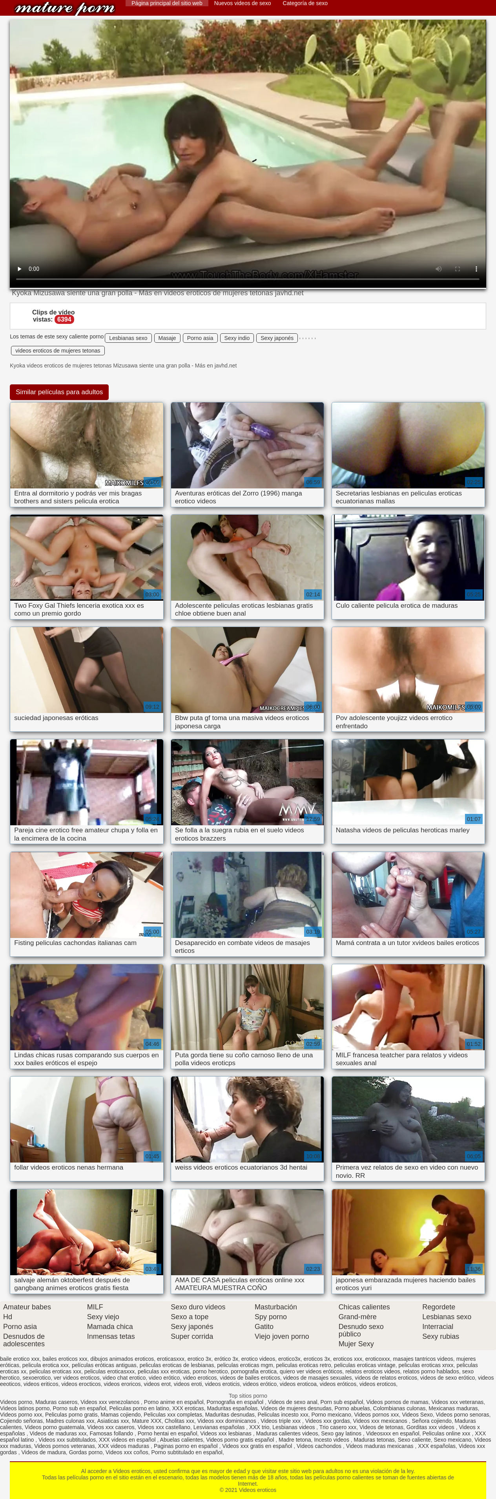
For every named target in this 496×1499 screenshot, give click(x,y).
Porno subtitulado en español (186, 1452)
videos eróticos (338, 1384)
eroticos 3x (317, 1359)
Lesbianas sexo (128, 338)
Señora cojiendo (432, 1421)
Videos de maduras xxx (58, 1433)
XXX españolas (437, 1446)
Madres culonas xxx (70, 1421)
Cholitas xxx (179, 1421)
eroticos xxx (347, 1359)
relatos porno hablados (431, 1371)
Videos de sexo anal (292, 1402)
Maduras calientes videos (287, 1433)
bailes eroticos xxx (64, 1359)
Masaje (167, 338)
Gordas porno (86, 1452)
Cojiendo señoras (21, 1421)
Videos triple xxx (281, 1421)
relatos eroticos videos (372, 1371)
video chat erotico (124, 1378)
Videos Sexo (417, 1414)
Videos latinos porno (25, 1408)
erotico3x (289, 1359)
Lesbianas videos (294, 1427)
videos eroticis (222, 1384)
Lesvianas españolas (219, 1427)
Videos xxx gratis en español (258, 1446)
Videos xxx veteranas (458, 1402)
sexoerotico (37, 1378)
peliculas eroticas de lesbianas (177, 1365)
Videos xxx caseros (110, 1427)
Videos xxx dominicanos (227, 1421)
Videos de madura (43, 1452)
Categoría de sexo (305, 3)
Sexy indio (237, 338)
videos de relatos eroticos (386, 1378)
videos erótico (260, 1384)
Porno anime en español (174, 1402)
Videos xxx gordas (327, 1421)
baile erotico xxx (19, 1359)
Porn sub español (341, 1402)
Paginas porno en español (186, 1446)
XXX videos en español (128, 1440)
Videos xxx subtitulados (67, 1440)
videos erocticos (80, 1384)
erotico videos (258, 1359)
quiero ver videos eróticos (311, 1371)
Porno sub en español (79, 1408)
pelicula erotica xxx (45, 1365)
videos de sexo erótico (447, 1378)
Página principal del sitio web (166, 3)
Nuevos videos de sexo (242, 3)
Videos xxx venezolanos (110, 1402)
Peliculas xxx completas (173, 1414)
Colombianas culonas (399, 1408)
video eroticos (200, 1378)
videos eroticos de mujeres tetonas (57, 350)
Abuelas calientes (181, 1440)
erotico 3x (200, 1359)
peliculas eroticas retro (303, 1365)
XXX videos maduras (124, 1446)
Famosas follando (112, 1433)
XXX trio (259, 1427)
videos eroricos (122, 1384)
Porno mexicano (331, 1414)
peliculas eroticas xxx (55, 1371)
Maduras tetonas (374, 1440)
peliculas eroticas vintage (364, 1365)
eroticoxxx (377, 1359)
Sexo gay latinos (342, 1433)
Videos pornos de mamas (397, 1402)
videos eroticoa (298, 1384)
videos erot (157, 1384)
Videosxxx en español (392, 1433)
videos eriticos (41, 1384)
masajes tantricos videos (423, 1359)
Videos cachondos (320, 1446)
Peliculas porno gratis (71, 1414)
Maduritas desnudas (230, 1414)
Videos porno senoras (462, 1414)
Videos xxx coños (127, 1452)
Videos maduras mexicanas (380, 1446)
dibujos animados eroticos (122, 1359)
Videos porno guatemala (54, 1427)
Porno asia (200, 338)
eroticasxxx (170, 1359)
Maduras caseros (56, 1402)
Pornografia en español (235, 1402)
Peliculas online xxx (447, 1433)
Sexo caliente (414, 1440)
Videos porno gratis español (240, 1440)
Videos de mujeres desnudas (296, 1408)
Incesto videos (332, 1440)
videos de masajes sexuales (317, 1378)
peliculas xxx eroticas (164, 1371)
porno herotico (210, 1371)
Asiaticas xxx (113, 1421)
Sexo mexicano (452, 1440)
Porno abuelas (352, 1408)
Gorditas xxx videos (431, 1427)
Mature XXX (146, 1421)
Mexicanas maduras (453, 1408)
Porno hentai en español (167, 1433)
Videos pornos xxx (376, 1414)
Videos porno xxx (21, 1414)
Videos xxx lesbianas (226, 1433)
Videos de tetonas (381, 1427)
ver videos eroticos (77, 1378)
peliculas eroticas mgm (245, 1365)
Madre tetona (295, 1440)
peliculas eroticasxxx (109, 1371)
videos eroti (188, 1384)
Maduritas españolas (232, 1408)
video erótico (164, 1378)
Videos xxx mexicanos (381, 1421)
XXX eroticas (188, 1408)
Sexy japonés (277, 338)
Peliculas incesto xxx (283, 1414)
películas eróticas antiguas (104, 1365)
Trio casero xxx (337, 1427)
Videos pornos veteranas (64, 1446)
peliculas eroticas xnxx (426, 1365)
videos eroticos (377, 1384)
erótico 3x (226, 1359)
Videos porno (16, 1402)
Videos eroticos (65, 9)
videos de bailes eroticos (250, 1378)
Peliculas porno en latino (139, 1408)
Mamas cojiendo (121, 1414)
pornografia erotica (254, 1371)
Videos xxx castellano (164, 1427)
